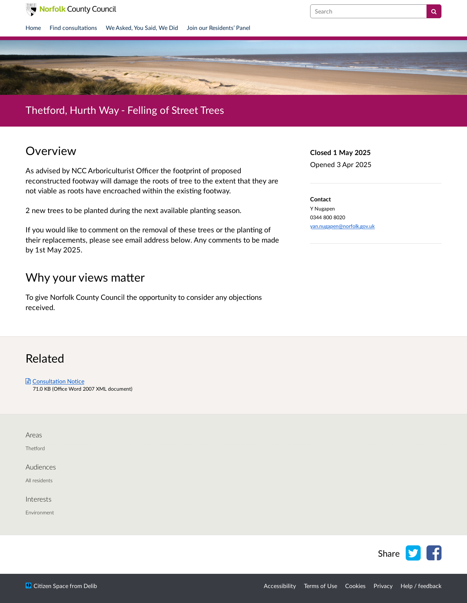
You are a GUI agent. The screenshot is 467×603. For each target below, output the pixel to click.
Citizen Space (51, 585)
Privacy (383, 585)
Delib (90, 585)
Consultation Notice (55, 381)
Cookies (355, 585)
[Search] (434, 11)
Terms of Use (320, 585)
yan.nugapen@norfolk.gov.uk (342, 226)
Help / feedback (421, 585)
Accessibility (280, 585)
